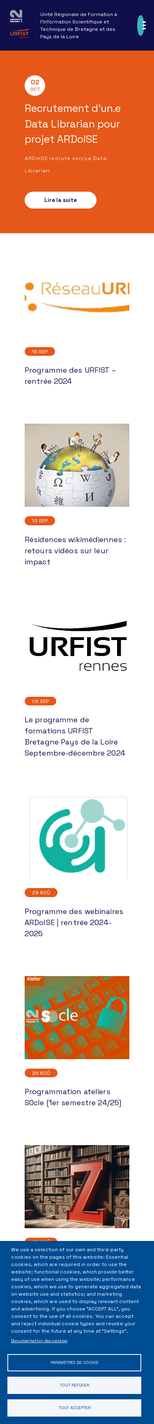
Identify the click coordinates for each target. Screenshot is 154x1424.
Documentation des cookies (39, 1340)
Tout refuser (74, 1385)
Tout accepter (74, 1407)
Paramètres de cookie (75, 1362)
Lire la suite (60, 200)
